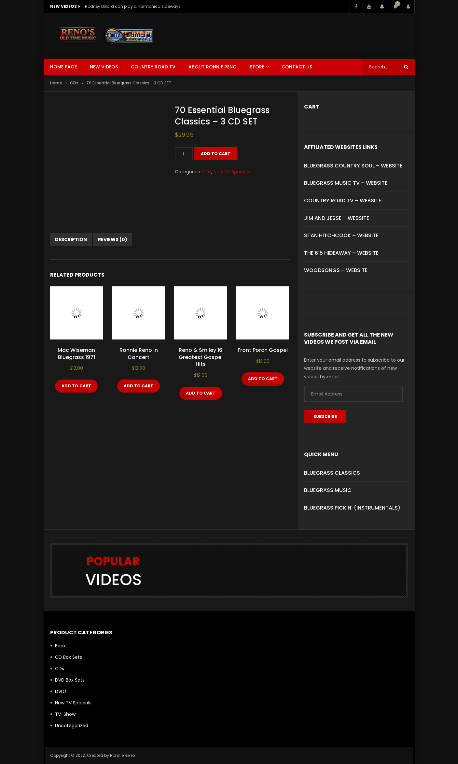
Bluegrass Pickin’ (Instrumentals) (352, 508)
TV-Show (65, 714)
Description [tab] (71, 239)
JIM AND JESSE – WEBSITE (336, 218)
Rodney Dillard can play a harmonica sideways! (133, 6)
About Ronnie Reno (212, 67)
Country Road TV (153, 67)
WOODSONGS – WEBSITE (336, 270)
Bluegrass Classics (332, 473)
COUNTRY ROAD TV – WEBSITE (342, 200)
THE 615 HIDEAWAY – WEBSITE (341, 253)
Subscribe (325, 416)
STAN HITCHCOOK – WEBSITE (341, 235)
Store (257, 67)
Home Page (63, 67)
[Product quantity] (184, 153)
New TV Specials (232, 171)
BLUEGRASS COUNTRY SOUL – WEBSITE (353, 165)
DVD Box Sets (70, 680)
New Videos (104, 67)
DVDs (61, 691)
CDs (74, 83)
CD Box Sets (68, 657)
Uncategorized (71, 725)
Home (56, 83)
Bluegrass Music (328, 490)
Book (60, 645)
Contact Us (297, 67)
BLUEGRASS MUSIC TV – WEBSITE (345, 183)
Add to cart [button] (76, 386)
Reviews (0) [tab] (112, 239)
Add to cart (215, 153)
